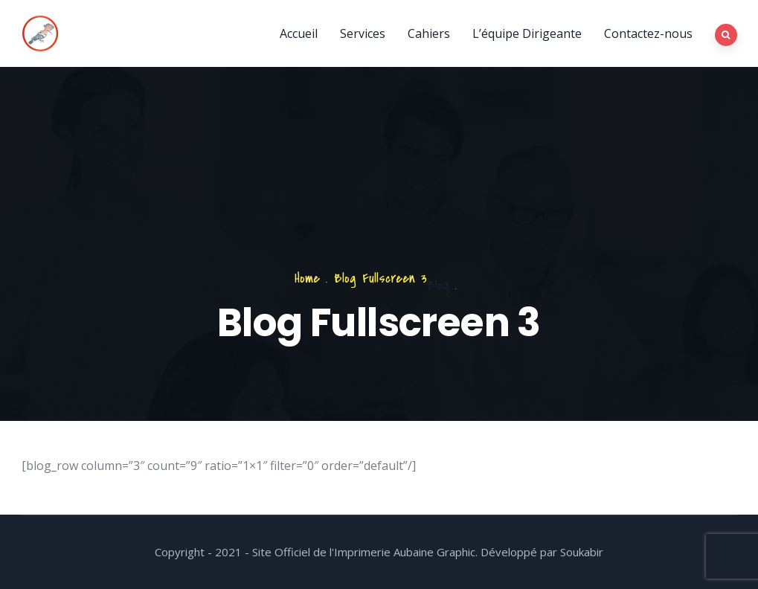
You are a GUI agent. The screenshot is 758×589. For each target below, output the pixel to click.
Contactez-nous (648, 33)
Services (362, 33)
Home (307, 278)
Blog (438, 285)
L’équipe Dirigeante (527, 33)
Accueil (299, 33)
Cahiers (429, 33)
